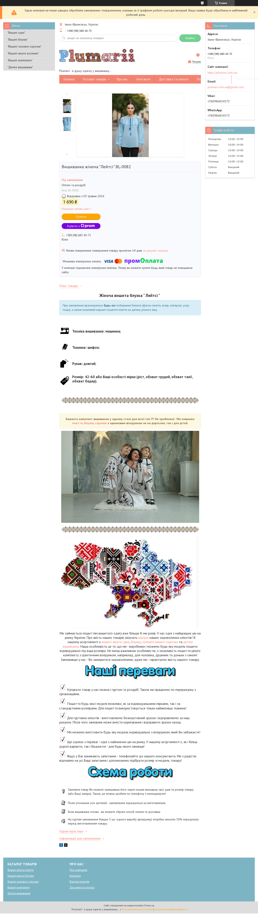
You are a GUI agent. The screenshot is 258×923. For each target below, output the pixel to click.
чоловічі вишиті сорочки (160, 642)
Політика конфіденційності (171, 909)
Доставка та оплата (173, 79)
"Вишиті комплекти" (20, 60)
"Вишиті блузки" (18, 39)
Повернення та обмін (212, 79)
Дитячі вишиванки (19, 893)
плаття (77, 423)
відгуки (143, 637)
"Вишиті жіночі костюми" (23, 53)
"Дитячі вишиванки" (20, 67)
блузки (89, 423)
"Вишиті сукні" (16, 33)
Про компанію (78, 870)
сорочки (101, 423)
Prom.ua (149, 905)
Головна (69, 79)
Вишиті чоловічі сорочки (23, 881)
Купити (81, 216)
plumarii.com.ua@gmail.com (226, 87)
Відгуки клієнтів (79, 881)
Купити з (81, 226)
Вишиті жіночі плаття (21, 870)
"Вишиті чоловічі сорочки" (24, 46)
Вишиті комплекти (19, 887)
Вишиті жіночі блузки (21, 876)
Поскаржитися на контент (137, 909)
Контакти (143, 79)
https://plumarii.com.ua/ (223, 73)
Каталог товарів (94, 79)
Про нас (122, 79)
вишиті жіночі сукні (115, 642)
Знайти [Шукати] (190, 38)
